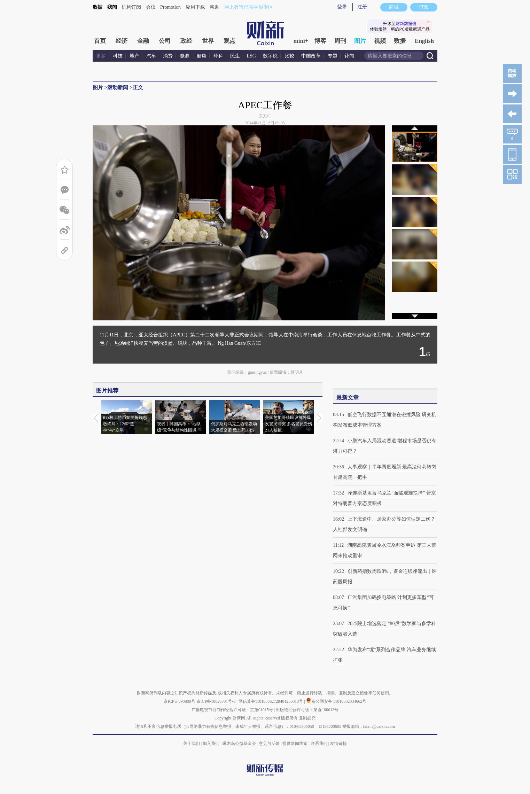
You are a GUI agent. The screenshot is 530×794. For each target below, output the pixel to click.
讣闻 (349, 56)
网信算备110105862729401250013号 (271, 701)
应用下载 (195, 7)
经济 (121, 41)
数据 (97, 7)
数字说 (270, 56)
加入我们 (211, 743)
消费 (168, 56)
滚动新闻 (117, 87)
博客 (320, 41)
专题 (332, 56)
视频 (380, 41)
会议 (151, 7)
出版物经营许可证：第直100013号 (307, 709)
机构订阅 (131, 7)
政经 (186, 41)
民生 (235, 56)
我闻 (112, 7)
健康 (201, 56)
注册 (362, 6)
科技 (118, 56)
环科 (218, 56)
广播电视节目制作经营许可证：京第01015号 (232, 709)
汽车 (151, 56)
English (424, 41)
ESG (251, 56)
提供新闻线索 (294, 743)
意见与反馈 (269, 743)
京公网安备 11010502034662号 (336, 701)
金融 (143, 41)
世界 (208, 41)
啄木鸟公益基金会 (240, 743)
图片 (360, 41)
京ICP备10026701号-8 (216, 701)
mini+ (301, 41)
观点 (229, 41)
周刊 (340, 41)
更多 (101, 56)
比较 (289, 56)
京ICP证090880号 (179, 701)
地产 (134, 56)
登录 (342, 6)
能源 (185, 56)
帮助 (214, 7)
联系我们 (319, 743)
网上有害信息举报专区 (248, 7)
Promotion (170, 7)
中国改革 (311, 56)
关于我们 (191, 743)
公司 (165, 41)
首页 (100, 41)
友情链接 (338, 743)
